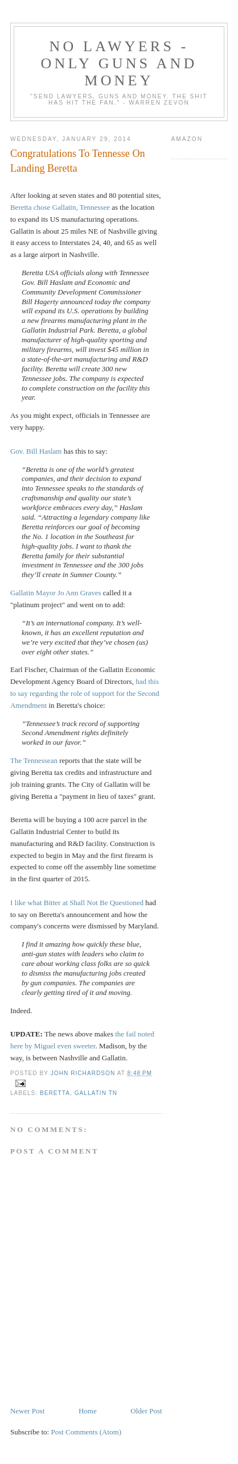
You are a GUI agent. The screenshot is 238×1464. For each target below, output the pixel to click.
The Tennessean (34, 760)
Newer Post (27, 1411)
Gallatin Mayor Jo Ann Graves (55, 592)
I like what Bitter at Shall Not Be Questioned (76, 902)
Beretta (55, 1093)
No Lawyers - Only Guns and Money (119, 63)
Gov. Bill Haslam (36, 451)
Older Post (146, 1411)
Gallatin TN (96, 1093)
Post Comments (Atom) (86, 1432)
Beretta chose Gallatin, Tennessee (60, 207)
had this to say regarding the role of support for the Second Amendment (84, 693)
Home (88, 1411)
